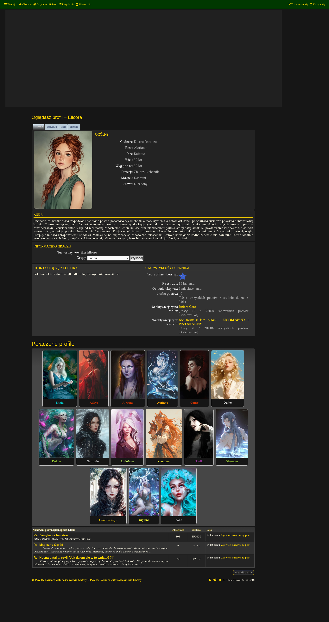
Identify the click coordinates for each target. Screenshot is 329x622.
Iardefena (127, 461)
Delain (56, 461)
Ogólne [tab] (39, 126)
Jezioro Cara (187, 307)
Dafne (228, 402)
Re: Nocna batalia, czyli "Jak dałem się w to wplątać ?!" (74, 557)
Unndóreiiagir (108, 520)
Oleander (231, 461)
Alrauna (127, 402)
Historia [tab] (74, 126)
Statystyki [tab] (52, 126)
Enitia (59, 402)
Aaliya (94, 402)
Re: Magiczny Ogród (48, 544)
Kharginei (163, 461)
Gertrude (93, 461)
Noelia (198, 461)
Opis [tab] (63, 126)
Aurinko (162, 402)
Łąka (178, 520)
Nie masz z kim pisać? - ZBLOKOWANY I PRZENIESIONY (214, 322)
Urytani (144, 520)
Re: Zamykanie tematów (51, 535)
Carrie (194, 402)
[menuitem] (25, 4)
